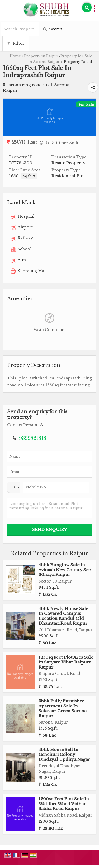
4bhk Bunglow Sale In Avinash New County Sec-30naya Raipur (66, 569)
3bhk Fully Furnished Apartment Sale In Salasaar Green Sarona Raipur (63, 708)
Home (15, 56)
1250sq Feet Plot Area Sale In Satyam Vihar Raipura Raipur (66, 662)
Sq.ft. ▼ (29, 176)
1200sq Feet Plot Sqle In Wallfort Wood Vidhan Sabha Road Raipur (64, 803)
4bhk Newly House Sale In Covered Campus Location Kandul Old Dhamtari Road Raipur (63, 616)
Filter (16, 43)
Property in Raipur (41, 56)
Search (52, 29)
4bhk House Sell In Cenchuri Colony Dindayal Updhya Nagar (64, 754)
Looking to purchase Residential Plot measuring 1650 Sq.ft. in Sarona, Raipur (49, 508)
